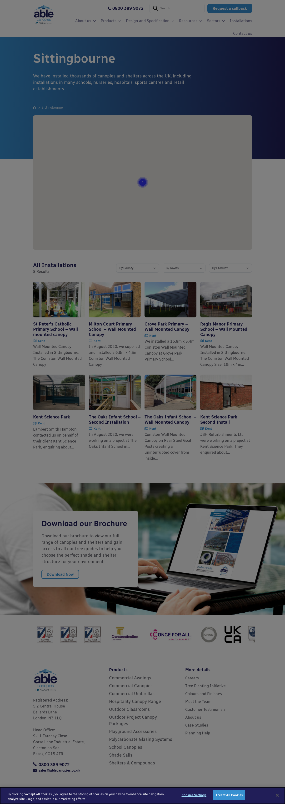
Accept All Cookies (229, 795)
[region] (142, 795)
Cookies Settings (194, 795)
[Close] (277, 795)
